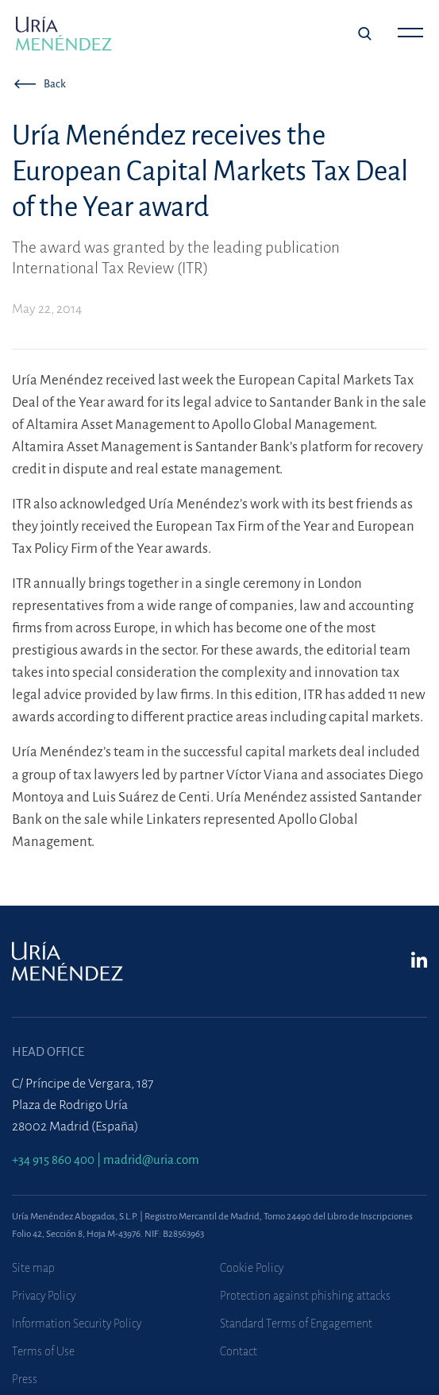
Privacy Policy (43, 1295)
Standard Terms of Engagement (296, 1323)
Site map (33, 1268)
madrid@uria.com (151, 1159)
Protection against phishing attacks (305, 1295)
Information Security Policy (76, 1323)
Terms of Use (43, 1351)
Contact (238, 1351)
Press (24, 1379)
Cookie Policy (251, 1268)
